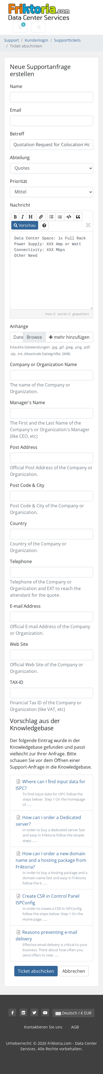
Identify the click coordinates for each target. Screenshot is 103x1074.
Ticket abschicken (36, 971)
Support (11, 40)
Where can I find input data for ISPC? (51, 793)
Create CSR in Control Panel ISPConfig (51, 907)
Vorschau (25, 225)
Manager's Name (27, 402)
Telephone (21, 561)
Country (18, 523)
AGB (75, 1027)
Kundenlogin (36, 40)
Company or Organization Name (43, 364)
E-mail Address (25, 606)
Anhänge (19, 326)
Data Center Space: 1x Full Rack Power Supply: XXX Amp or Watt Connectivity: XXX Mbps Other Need (51, 270)
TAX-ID (16, 682)
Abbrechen (73, 971)
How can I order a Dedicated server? (51, 828)
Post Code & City (27, 485)
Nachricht (20, 205)
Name (16, 86)
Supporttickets (67, 40)
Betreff (17, 134)
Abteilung (20, 157)
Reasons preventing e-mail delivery (51, 943)
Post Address (23, 447)
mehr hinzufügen (69, 337)
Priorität (18, 181)
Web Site (19, 644)
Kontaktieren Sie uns (43, 1027)
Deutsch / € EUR (73, 1013)
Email (15, 110)
